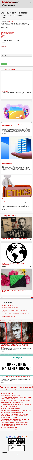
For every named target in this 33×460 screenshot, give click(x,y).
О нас (16, 454)
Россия (2, 34)
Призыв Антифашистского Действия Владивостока (10, 303)
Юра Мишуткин (3, 37)
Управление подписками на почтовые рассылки (9, 389)
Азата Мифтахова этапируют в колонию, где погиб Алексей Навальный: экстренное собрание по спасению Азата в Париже (15, 345)
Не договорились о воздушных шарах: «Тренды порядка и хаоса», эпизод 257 (15, 422)
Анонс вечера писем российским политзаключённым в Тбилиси (15, 376)
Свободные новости (8, 215)
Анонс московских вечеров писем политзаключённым (10, 408)
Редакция (11, 21)
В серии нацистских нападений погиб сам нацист (9, 307)
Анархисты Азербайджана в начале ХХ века (9, 427)
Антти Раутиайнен (5, 91)
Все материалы (7, 393)
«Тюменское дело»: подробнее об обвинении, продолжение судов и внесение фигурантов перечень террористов (15, 313)
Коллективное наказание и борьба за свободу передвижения (15, 89)
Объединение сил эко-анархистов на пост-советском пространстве (14, 291)
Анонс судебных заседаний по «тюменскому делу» (10, 406)
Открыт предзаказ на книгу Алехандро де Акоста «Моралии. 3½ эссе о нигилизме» (15, 400)
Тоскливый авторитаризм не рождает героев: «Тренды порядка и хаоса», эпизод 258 (16, 404)
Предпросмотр (10, 63)
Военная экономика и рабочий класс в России (9, 417)
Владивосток (3, 35)
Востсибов (4, 201)
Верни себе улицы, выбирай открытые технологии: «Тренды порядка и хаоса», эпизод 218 (15, 311)
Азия (2, 36)
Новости (2, 9)
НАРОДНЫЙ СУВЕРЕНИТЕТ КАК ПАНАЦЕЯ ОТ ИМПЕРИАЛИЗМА (13, 264)
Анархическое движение (5, 33)
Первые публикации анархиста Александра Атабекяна (14, 238)
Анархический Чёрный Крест (6, 32)
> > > (16, 429)
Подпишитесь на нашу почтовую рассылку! (16, 387)
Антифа (11, 33)
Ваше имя (3, 42)
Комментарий (4, 46)
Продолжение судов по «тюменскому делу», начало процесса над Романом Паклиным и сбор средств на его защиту (14, 316)
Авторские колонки (8, 69)
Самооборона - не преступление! (7, 305)
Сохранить (3, 63)
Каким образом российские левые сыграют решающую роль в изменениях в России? (16, 410)
